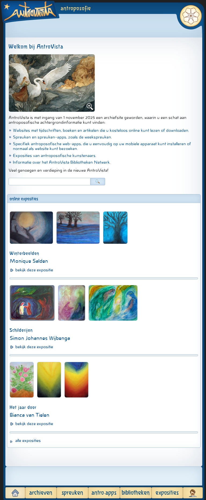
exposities (167, 493)
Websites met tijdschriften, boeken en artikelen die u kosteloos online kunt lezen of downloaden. (101, 130)
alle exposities (28, 440)
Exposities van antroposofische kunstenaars (54, 155)
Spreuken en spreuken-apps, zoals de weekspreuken (62, 137)
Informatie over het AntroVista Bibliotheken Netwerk (61, 162)
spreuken (72, 493)
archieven (40, 493)
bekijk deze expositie (34, 270)
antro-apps (103, 493)
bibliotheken (136, 493)
